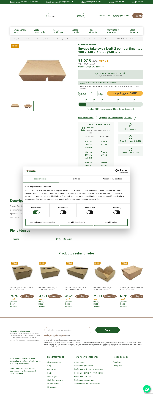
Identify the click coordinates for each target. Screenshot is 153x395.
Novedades (52, 387)
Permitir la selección (76, 222)
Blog (49, 365)
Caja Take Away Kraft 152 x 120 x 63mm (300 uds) (48, 288)
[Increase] (100, 93)
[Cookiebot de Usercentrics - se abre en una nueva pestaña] (117, 171)
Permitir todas (111, 222)
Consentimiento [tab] (41, 179)
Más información (85, 118)
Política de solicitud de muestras (88, 369)
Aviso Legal (79, 362)
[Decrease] (82, 93)
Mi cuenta (125, 16)
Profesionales (104, 16)
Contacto (51, 369)
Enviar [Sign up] (107, 330)
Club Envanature (55, 380)
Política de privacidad (83, 365)
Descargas (52, 376)
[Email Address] (68, 330)
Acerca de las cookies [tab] (112, 179)
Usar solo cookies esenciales (42, 222)
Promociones (53, 383)
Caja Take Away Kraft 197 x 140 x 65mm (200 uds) (103, 288)
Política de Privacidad (109, 346)
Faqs (49, 373)
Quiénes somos (54, 362)
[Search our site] (61, 15)
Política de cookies (82, 376)
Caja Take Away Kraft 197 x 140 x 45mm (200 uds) (75, 288)
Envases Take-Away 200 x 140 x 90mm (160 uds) (131, 288)
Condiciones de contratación (87, 383)
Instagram (117, 365)
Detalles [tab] (76, 179)
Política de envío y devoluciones (88, 373)
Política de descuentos (84, 380)
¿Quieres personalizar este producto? (115, 118)
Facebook (117, 362)
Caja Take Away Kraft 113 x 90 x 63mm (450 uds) (21, 288)
